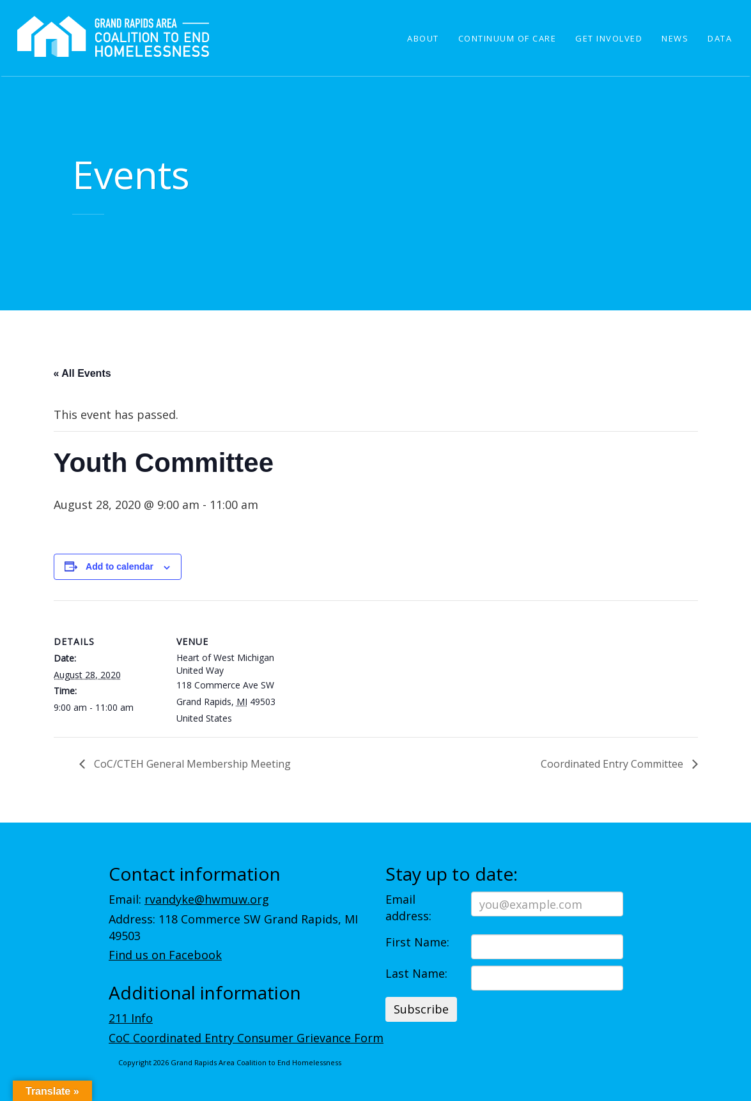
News (675, 38)
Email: (189, 899)
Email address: (408, 907)
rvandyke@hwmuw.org (206, 899)
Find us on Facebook (165, 954)
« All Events (82, 373)
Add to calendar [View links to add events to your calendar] (119, 566)
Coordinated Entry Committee (613, 764)
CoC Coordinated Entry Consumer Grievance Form (246, 1037)
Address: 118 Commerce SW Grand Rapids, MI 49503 (233, 927)
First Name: (417, 942)
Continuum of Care (507, 38)
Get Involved (608, 38)
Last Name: (416, 973)
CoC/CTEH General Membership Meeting (191, 764)
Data (720, 38)
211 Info (131, 1018)
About (423, 38)
